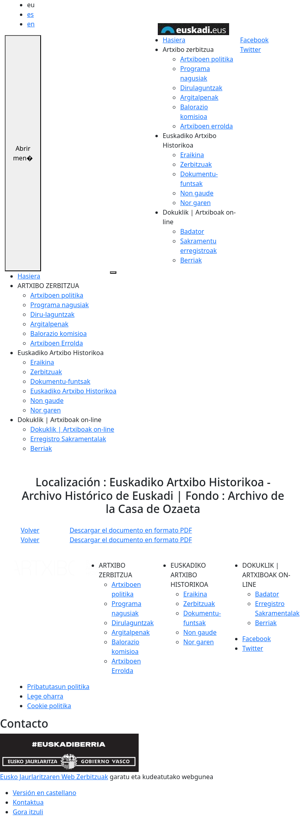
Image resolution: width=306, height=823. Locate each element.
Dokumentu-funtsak (60, 381)
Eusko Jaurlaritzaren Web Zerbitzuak (54, 776)
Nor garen (195, 202)
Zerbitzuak (196, 164)
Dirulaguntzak (201, 87)
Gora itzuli (28, 811)
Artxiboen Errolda (56, 343)
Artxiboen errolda (206, 126)
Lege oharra (45, 696)
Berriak (191, 260)
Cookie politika (49, 705)
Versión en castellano (44, 792)
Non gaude (196, 193)
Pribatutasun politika (58, 686)
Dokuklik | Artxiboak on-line (72, 429)
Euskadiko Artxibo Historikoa (73, 391)
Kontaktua (28, 802)
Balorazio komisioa (58, 333)
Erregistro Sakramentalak (68, 438)
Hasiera (174, 40)
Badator (192, 231)
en (31, 24)
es (30, 14)
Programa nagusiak (59, 304)
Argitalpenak (199, 97)
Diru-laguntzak (52, 314)
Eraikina (192, 154)
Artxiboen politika (206, 59)
